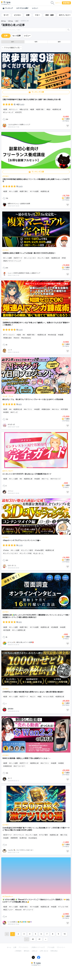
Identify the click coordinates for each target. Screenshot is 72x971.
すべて (6, 15)
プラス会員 (50, 947)
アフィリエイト (23, 947)
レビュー (35, 8)
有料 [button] (36, 42)
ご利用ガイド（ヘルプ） (38, 947)
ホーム (3, 21)
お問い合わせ (44, 951)
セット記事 (16, 36)
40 (33, 939)
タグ (16, 21)
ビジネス (17, 15)
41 (39, 939)
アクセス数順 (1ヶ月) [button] (12, 48)
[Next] (45, 939)
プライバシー (61, 947)
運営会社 (26, 951)
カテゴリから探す (22, 8)
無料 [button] (59, 42)
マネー (37, 15)
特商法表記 (54, 951)
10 (65, 934)
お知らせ (34, 951)
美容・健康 (49, 15)
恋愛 (27, 15)
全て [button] (12, 42)
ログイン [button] (58, 3)
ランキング (7, 8)
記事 (6, 36)
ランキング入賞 (38, 92)
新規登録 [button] (66, 3)
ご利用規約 (17, 951)
